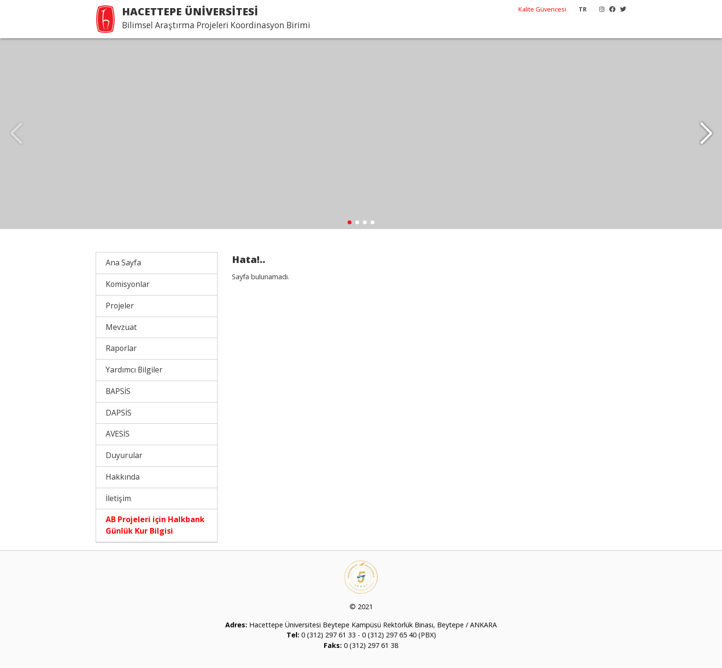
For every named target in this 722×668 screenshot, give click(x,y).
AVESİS (118, 434)
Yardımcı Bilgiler (134, 370)
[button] (706, 133)
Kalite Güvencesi (542, 9)
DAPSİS (118, 412)
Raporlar (121, 348)
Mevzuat (121, 327)
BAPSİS (118, 391)
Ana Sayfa (123, 263)
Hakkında (123, 477)
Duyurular (124, 455)
